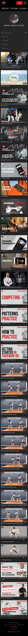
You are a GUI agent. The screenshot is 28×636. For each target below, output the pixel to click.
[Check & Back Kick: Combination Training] (14, 451)
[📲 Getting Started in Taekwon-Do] (14, 360)
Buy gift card (20, 624)
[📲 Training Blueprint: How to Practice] (14, 342)
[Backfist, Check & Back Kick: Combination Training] (14, 523)
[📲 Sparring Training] (14, 214)
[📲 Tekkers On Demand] (14, 269)
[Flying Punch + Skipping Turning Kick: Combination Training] (14, 505)
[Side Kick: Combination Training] (14, 432)
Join (19, 3)
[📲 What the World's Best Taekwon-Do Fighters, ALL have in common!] (14, 578)
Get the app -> (14, 629)
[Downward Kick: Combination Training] (14, 396)
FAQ (15, 624)
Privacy (10, 624)
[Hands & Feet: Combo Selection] (14, 378)
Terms (5, 624)
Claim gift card (14, 627)
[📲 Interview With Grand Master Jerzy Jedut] (14, 67)
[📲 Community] (14, 251)
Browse (5, 8)
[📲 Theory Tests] (14, 196)
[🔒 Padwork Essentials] (14, 160)
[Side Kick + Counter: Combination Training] (14, 469)
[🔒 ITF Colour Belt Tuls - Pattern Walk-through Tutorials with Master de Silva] (14, 104)
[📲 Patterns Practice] (14, 178)
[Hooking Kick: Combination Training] (14, 414)
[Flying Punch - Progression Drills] (14, 616)
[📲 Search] (14, 232)
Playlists (23, 8)
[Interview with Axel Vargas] (14, 142)
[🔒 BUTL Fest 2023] (14, 86)
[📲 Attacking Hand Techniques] (14, 541)
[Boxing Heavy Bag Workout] (14, 597)
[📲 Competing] (14, 305)
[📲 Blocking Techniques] (14, 560)
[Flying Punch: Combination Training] (14, 487)
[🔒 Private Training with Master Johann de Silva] (14, 287)
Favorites (14, 8)
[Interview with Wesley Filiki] (14, 123)
